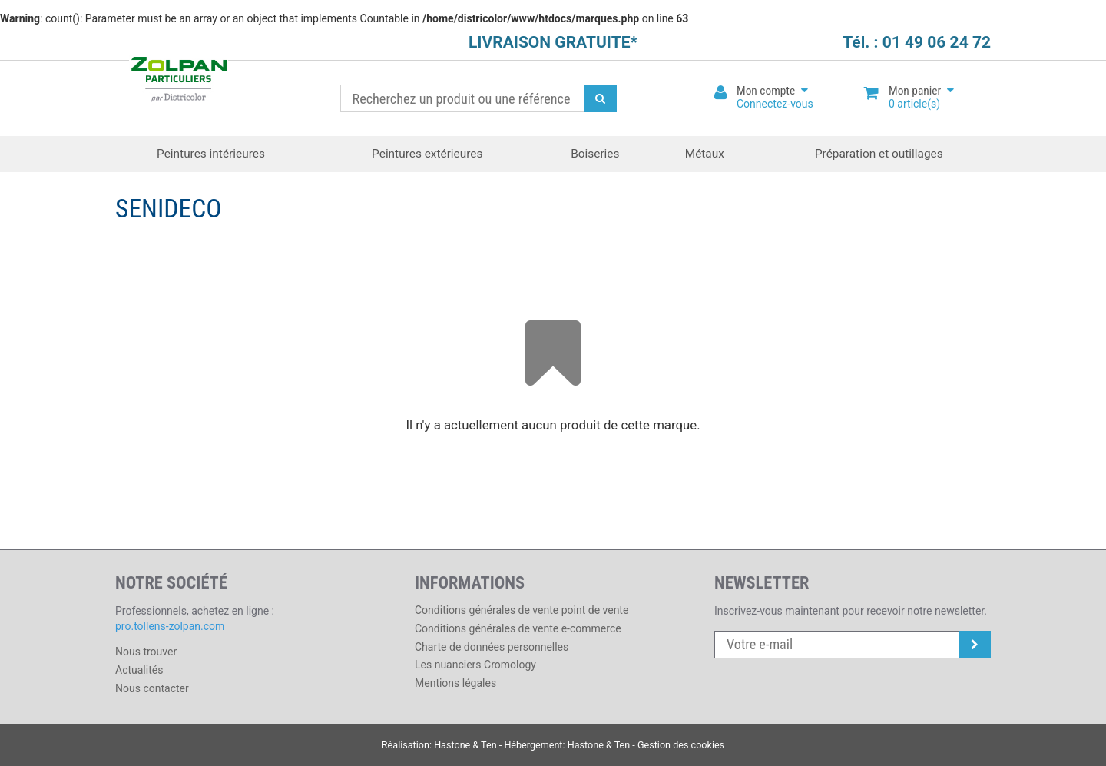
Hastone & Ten (465, 745)
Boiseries (595, 154)
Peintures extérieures (427, 154)
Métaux (704, 154)
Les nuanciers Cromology (475, 664)
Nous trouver (146, 651)
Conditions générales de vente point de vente (521, 610)
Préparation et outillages (879, 154)
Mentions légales (455, 683)
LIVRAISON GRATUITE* (553, 42)
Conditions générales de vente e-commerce (518, 628)
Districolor (178, 81)
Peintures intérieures (211, 154)
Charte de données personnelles (491, 647)
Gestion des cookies (680, 745)
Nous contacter (152, 688)
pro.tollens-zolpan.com (169, 626)
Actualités (139, 670)
